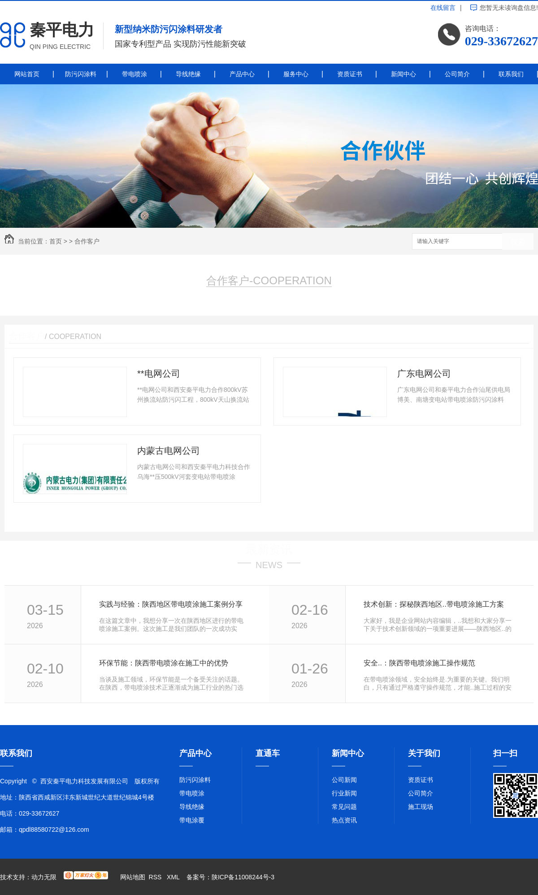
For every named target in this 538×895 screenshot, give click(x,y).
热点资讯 (344, 820)
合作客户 (87, 241)
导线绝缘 (188, 74)
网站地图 (132, 877)
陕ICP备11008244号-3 (243, 877)
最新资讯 (269, 549)
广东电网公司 (424, 373)
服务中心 (295, 74)
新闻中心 (403, 74)
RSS (156, 877)
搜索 (518, 242)
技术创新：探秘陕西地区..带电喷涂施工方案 (434, 604)
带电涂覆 (191, 820)
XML (174, 877)
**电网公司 (158, 373)
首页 (55, 241)
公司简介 (457, 74)
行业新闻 (344, 793)
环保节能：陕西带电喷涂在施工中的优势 (163, 663)
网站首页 (26, 74)
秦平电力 (62, 30)
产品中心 (242, 74)
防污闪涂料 (80, 74)
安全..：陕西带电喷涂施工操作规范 (419, 663)
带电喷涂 (134, 74)
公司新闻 (344, 779)
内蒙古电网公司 (168, 451)
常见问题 (344, 806)
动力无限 (43, 877)
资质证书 (349, 74)
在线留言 (443, 7)
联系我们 (511, 74)
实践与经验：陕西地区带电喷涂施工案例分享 (171, 604)
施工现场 (420, 806)
